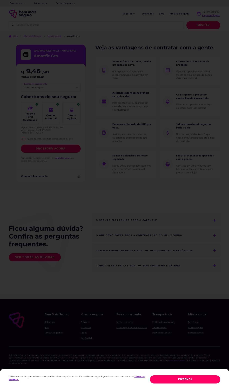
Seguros (128, 14)
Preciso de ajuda (179, 14)
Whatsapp (78, 176)
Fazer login (193, 328)
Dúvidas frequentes (65, 3)
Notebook (86, 333)
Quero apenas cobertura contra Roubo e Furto (50, 139)
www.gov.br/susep (178, 366)
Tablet (84, 338)
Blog (161, 14)
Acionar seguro (41, 3)
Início (15, 36)
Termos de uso (159, 333)
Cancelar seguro (17, 3)
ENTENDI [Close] (185, 379)
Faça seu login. (211, 15)
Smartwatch (86, 344)
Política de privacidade (163, 328)
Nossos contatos (124, 328)
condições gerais (64, 158)
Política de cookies (161, 338)
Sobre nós (148, 14)
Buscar (203, 25)
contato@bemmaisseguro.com (131, 333)
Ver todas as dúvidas (35, 260)
